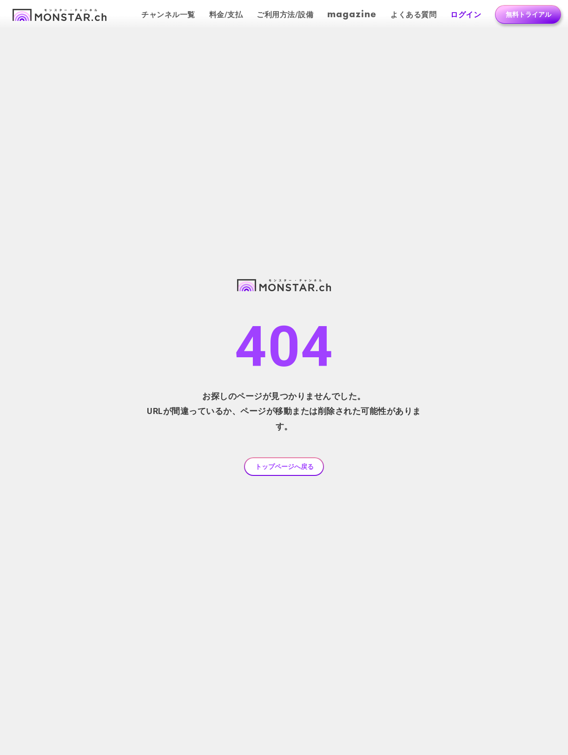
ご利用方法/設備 (285, 14)
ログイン (465, 14)
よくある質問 (413, 14)
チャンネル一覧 (168, 14)
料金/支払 (226, 14)
